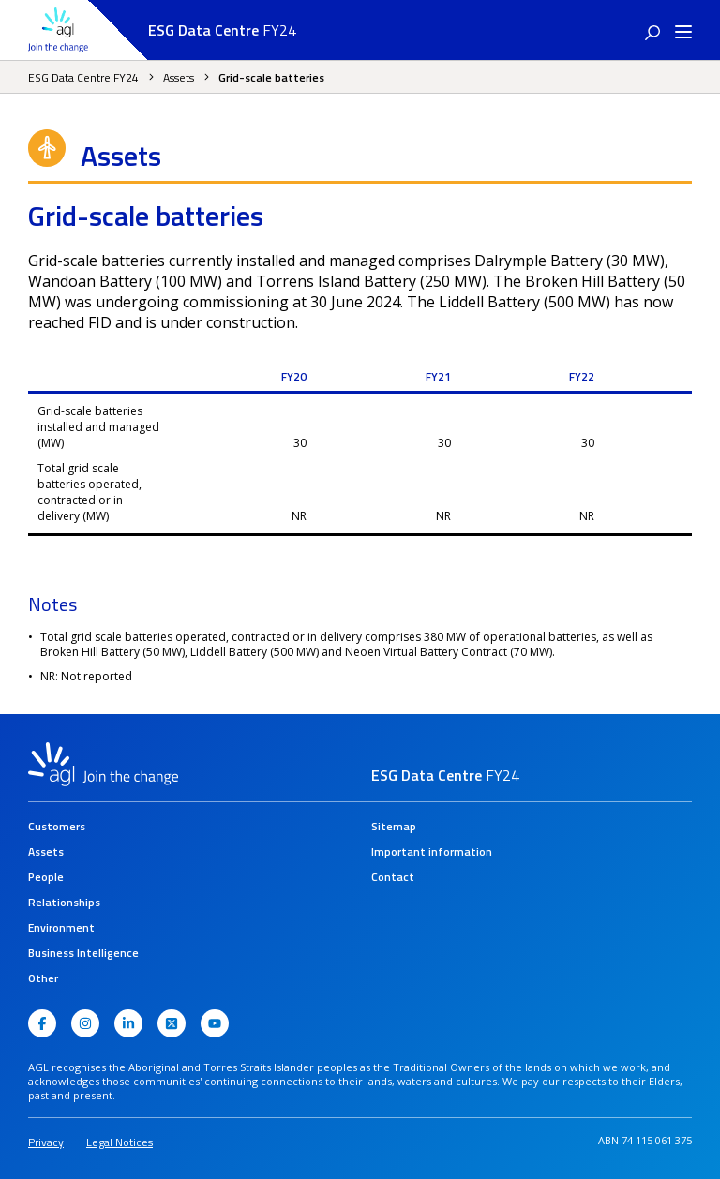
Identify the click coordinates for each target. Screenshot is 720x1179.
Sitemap (393, 826)
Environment (61, 927)
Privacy (46, 1142)
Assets (178, 77)
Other (43, 978)
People (46, 877)
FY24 (222, 30)
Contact (392, 877)
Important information (431, 851)
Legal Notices (119, 1142)
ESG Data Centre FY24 (83, 77)
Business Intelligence (83, 953)
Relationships (64, 902)
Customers (56, 826)
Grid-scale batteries (271, 77)
